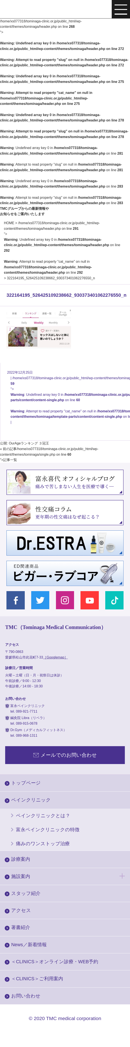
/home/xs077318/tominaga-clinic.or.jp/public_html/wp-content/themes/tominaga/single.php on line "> (49, 454)
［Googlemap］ (55, 657)
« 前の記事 (8, 449)
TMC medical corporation (73, 1018)
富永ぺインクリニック (28, 10)
